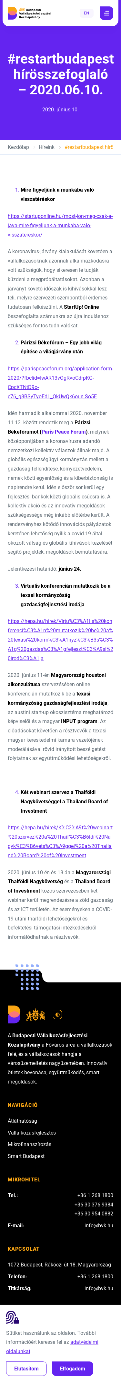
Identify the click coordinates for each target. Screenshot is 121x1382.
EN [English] (86, 13)
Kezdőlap (18, 147)
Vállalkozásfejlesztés (32, 1133)
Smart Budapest (26, 1156)
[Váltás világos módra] (57, 1014)
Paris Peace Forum (64, 432)
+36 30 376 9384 (94, 1205)
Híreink (47, 147)
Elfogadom (72, 1369)
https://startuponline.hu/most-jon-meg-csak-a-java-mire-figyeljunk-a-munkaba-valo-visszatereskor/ (60, 225)
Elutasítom (26, 1369)
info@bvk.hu (99, 1225)
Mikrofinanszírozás (29, 1144)
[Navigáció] (106, 13)
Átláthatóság (22, 1121)
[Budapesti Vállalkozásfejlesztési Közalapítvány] (29, 13)
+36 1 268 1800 (95, 1195)
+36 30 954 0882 (94, 1214)
